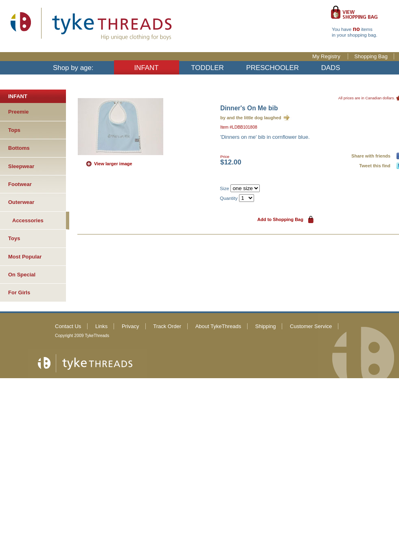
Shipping (265, 326)
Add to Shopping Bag (280, 219)
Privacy (130, 326)
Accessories (28, 220)
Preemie (18, 112)
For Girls (19, 292)
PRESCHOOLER (272, 68)
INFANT (146, 68)
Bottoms (19, 148)
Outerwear (21, 202)
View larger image (113, 163)
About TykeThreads (218, 326)
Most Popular (25, 257)
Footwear (20, 184)
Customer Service (311, 326)
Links (101, 326)
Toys (14, 238)
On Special (21, 275)
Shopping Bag (371, 56)
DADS (330, 68)
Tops (14, 130)
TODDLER (207, 68)
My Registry (327, 56)
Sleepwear (21, 166)
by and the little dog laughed (250, 117)
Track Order (167, 326)
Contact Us (68, 326)
